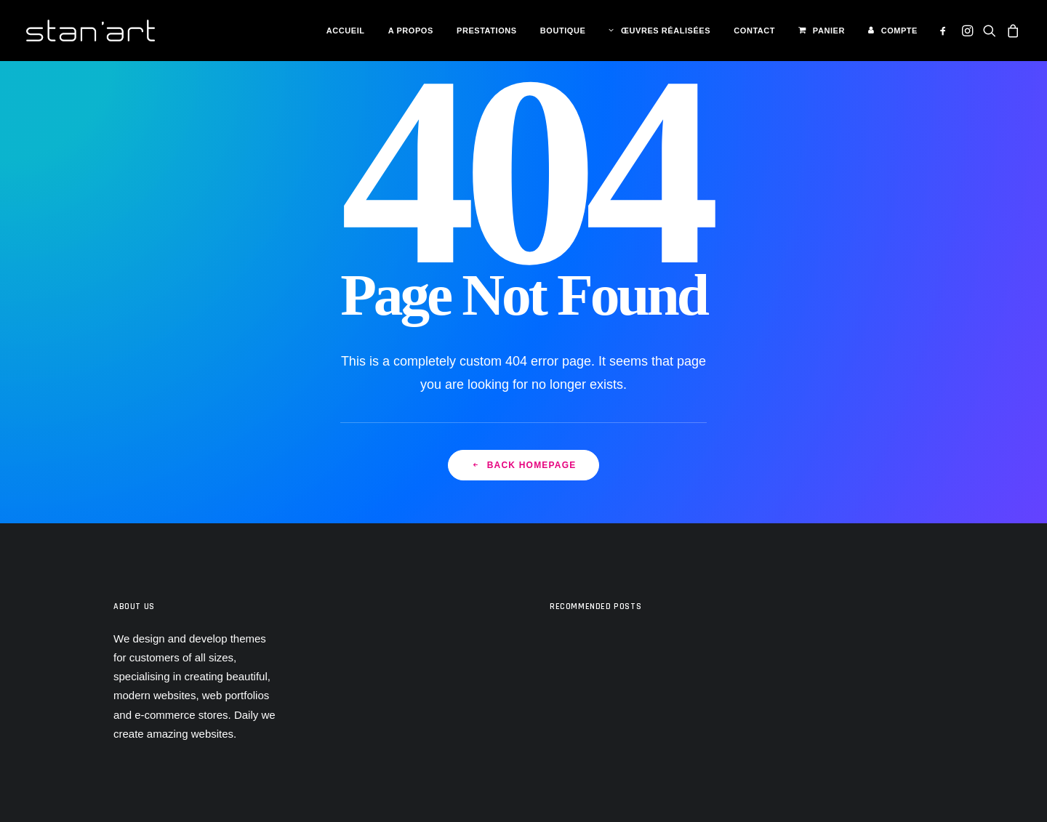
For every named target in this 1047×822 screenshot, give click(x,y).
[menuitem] (345, 31)
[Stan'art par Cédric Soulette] (90, 30)
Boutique (562, 30)
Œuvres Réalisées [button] (665, 30)
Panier (829, 30)
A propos (410, 30)
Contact (754, 30)
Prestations (487, 30)
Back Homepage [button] (524, 465)
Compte (899, 30)
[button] (945, 30)
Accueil (345, 30)
